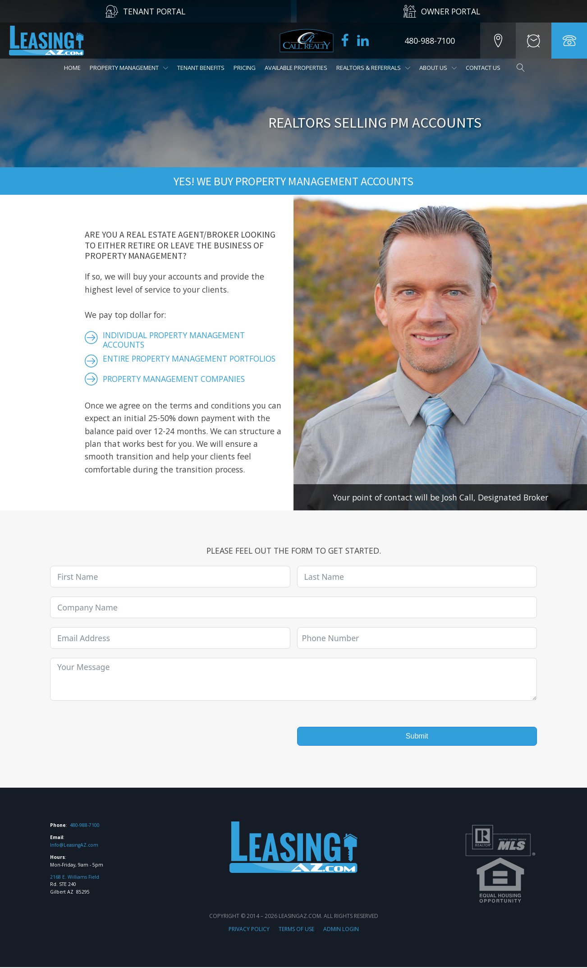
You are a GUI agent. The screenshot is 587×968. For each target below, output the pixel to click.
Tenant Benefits (201, 68)
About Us (438, 68)
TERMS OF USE (296, 929)
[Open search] (516, 67)
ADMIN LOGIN (341, 929)
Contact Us (483, 68)
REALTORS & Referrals (373, 68)
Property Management (129, 68)
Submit (417, 736)
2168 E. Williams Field (74, 877)
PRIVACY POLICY (249, 929)
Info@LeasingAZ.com (74, 846)
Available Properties (296, 68)
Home (72, 68)
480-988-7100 (85, 826)
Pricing (245, 68)
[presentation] (118, 728)
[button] (497, 41)
